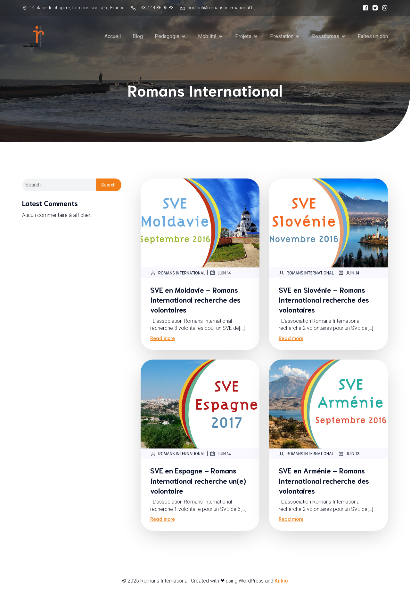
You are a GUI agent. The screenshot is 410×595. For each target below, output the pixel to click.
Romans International (177, 273)
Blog (138, 37)
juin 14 (220, 273)
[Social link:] (364, 8)
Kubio (281, 581)
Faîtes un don (373, 37)
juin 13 (349, 454)
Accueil (112, 37)
